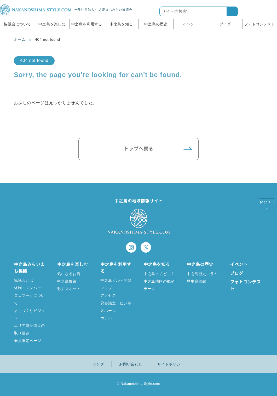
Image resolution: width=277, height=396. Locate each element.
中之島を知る (121, 24)
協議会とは (23, 280)
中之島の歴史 (156, 24)
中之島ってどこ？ (159, 273)
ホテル (106, 318)
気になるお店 (68, 273)
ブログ (225, 24)
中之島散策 (67, 281)
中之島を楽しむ (52, 24)
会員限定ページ (27, 340)
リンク (98, 364)
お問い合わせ (130, 364)
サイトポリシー (170, 364)
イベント (190, 24)
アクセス (108, 295)
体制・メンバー (27, 287)
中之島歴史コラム (202, 273)
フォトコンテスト (259, 24)
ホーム (19, 39)
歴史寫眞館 (196, 281)
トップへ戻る (138, 148)
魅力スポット (68, 288)
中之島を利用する (86, 24)
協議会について (17, 24)
